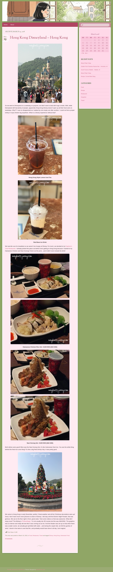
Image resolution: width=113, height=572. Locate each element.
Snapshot (83, 97)
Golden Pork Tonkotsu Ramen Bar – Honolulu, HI (94, 66)
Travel (41, 535)
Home (6, 25)
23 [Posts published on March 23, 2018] (99, 48)
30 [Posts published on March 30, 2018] (99, 50)
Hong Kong (57, 535)
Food (30, 535)
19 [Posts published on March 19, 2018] (83, 48)
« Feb (82, 53)
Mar (5, 37)
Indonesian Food (65, 535)
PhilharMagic (26, 521)
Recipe (83, 90)
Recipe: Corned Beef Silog (88, 76)
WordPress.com (40, 569)
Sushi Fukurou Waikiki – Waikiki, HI (90, 69)
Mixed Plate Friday (86, 63)
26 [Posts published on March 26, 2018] (83, 50)
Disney (51, 535)
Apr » (86, 53)
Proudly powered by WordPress (15, 569)
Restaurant (36, 535)
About (12, 25)
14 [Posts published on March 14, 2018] (91, 45)
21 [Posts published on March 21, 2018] (91, 48)
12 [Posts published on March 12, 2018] (83, 45)
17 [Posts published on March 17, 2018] (103, 45)
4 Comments (8, 538)
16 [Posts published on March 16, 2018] (99, 45)
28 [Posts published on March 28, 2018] (91, 50)
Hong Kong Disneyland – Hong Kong (39, 37)
